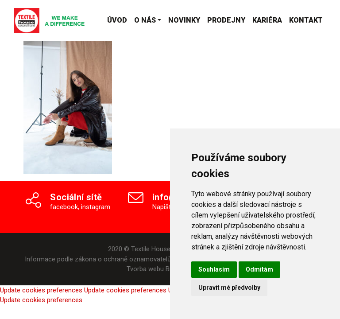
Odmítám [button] (259, 269)
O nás (145, 20)
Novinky (184, 20)
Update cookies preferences (41, 290)
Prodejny (226, 20)
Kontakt (306, 20)
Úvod (117, 20)
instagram (95, 207)
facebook (64, 207)
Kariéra (267, 20)
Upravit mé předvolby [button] (229, 287)
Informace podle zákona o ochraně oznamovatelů (98, 259)
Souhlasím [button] (214, 269)
